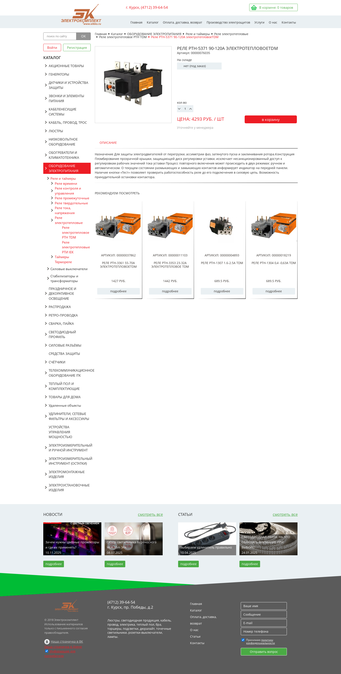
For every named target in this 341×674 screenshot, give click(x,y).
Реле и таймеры (63, 178)
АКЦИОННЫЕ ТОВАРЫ (66, 66)
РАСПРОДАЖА (60, 307)
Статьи (195, 636)
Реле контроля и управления (68, 190)
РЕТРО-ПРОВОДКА (63, 315)
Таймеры (62, 257)
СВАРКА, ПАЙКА (61, 323)
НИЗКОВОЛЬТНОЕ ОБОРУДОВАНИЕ (63, 141)
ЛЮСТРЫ (56, 131)
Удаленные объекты (65, 405)
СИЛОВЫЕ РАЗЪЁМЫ (65, 345)
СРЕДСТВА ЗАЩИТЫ (64, 353)
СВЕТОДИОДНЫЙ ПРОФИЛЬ (62, 334)
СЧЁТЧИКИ (57, 362)
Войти (52, 47)
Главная (136, 22)
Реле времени (66, 183)
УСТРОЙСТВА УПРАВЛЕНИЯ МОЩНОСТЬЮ (60, 432)
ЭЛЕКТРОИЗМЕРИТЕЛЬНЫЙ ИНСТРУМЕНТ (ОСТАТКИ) (70, 461)
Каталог (153, 22)
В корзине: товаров (276, 7)
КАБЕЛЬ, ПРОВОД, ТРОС (68, 122)
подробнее (118, 291)
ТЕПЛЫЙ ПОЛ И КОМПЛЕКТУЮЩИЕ (64, 386)
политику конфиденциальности (260, 641)
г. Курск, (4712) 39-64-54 (147, 7)
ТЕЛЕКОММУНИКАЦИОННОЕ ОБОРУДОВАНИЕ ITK (70, 373)
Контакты (289, 22)
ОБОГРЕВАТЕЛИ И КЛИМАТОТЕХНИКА (64, 155)
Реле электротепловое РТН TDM (75, 232)
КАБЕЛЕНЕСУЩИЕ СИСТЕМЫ (62, 111)
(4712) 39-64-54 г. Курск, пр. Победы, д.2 (130, 604)
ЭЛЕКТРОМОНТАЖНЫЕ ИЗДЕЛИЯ (67, 474)
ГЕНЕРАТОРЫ (59, 74)
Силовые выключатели (69, 269)
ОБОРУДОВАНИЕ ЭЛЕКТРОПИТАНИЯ (64, 168)
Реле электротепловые (69, 220)
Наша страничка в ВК (67, 641)
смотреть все (150, 514)
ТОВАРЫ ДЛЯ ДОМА (65, 397)
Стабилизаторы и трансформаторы (64, 278)
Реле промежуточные (72, 198)
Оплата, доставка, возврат (182, 22)
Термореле (63, 262)
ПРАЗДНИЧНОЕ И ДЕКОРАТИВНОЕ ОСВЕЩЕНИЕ (62, 293)
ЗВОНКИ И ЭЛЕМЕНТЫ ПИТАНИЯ (66, 98)
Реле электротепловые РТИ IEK (76, 247)
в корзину (271, 119)
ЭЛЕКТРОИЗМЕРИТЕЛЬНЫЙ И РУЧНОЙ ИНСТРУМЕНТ (70, 447)
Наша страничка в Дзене (63, 647)
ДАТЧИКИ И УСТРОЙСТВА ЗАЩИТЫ (68, 85)
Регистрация (77, 47)
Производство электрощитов (228, 22)
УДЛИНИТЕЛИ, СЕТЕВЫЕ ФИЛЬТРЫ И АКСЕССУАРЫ (69, 416)
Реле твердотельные (71, 203)
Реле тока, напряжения (65, 210)
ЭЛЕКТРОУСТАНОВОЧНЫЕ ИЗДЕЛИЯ (69, 487)
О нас (273, 22)
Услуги (259, 22)
